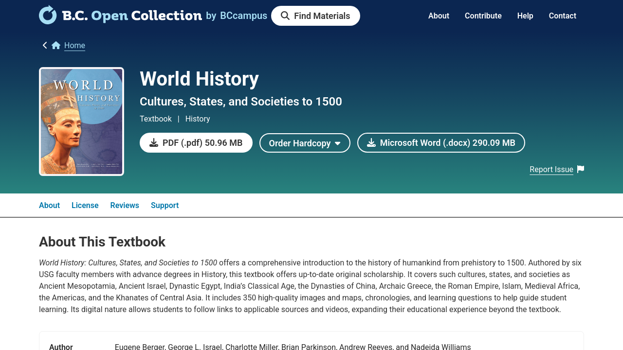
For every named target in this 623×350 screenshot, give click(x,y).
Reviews (125, 205)
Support (165, 205)
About (438, 15)
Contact (562, 15)
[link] (120, 21)
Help (525, 15)
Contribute (483, 15)
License (85, 205)
